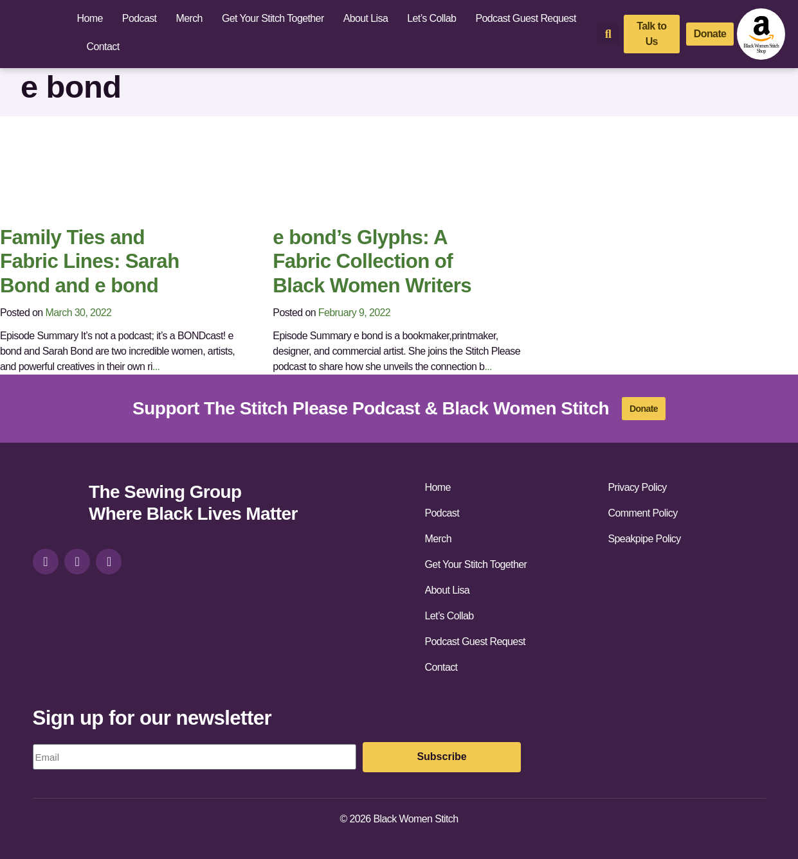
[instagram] (46, 561)
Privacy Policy (637, 487)
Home (90, 18)
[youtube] (109, 561)
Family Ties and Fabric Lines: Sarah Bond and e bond (89, 261)
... (156, 366)
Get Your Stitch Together (273, 18)
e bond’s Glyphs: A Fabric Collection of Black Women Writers (372, 261)
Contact (103, 46)
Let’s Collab (431, 18)
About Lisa (365, 18)
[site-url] (56, 504)
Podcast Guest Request (525, 18)
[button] (608, 34)
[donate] (710, 34)
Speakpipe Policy (644, 538)
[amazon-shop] (761, 34)
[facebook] (77, 561)
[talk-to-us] (652, 34)
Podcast (139, 18)
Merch (189, 18)
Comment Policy (643, 513)
